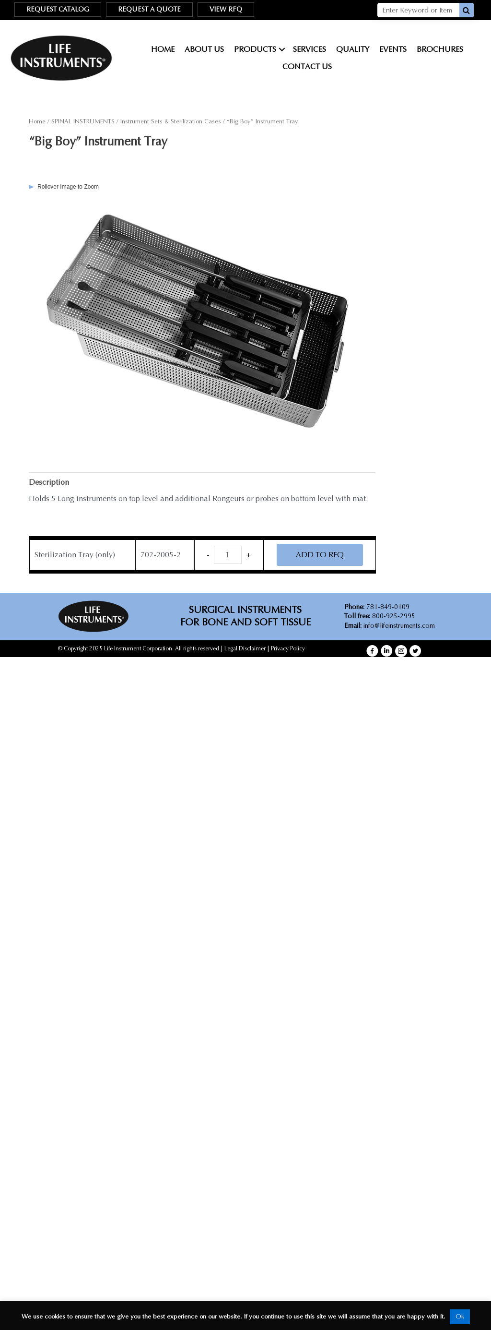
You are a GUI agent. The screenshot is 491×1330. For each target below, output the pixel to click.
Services (309, 49)
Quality (352, 49)
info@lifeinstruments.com (399, 626)
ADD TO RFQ (320, 554)
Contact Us (307, 66)
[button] (372, 651)
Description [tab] (49, 482)
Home (163, 49)
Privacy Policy (288, 648)
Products (255, 49)
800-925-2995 (379, 616)
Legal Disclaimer (245, 648)
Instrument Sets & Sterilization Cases (170, 121)
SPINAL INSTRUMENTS (83, 121)
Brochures (440, 49)
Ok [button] (460, 1316)
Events (393, 49)
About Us (204, 49)
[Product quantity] (228, 555)
